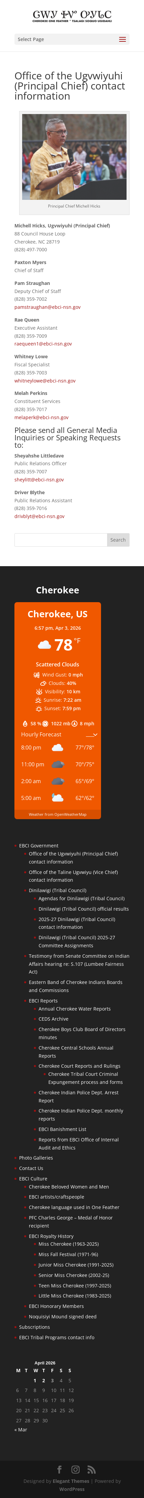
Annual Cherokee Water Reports (75, 1009)
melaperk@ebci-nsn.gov (41, 417)
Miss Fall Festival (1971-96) (68, 1254)
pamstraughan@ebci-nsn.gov (47, 307)
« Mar (20, 1429)
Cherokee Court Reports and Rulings (80, 1066)
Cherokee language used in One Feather (74, 1207)
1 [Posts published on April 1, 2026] (35, 1380)
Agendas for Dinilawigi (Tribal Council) (82, 898)
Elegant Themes (71, 1481)
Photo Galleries (36, 1158)
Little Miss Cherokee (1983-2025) (75, 1295)
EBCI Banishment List (62, 1129)
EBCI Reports (43, 1000)
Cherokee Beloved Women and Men (69, 1186)
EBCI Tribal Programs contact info (56, 1337)
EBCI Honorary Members (56, 1306)
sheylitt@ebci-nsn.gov (39, 479)
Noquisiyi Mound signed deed (63, 1316)
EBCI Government (38, 845)
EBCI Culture (33, 1178)
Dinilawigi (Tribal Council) (57, 890)
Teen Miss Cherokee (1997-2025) (75, 1285)
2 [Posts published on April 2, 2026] (43, 1380)
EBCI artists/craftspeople (56, 1197)
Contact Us (31, 1168)
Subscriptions (34, 1327)
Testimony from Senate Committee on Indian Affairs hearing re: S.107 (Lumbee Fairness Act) (79, 964)
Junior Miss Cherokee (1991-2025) (76, 1265)
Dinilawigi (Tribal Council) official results (84, 909)
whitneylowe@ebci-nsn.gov (45, 380)
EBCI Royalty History (51, 1236)
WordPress (72, 1489)
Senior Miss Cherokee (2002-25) (74, 1275)
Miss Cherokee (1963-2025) (69, 1244)
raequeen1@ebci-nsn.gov (43, 343)
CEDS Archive (53, 1019)
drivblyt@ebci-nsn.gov (39, 516)
